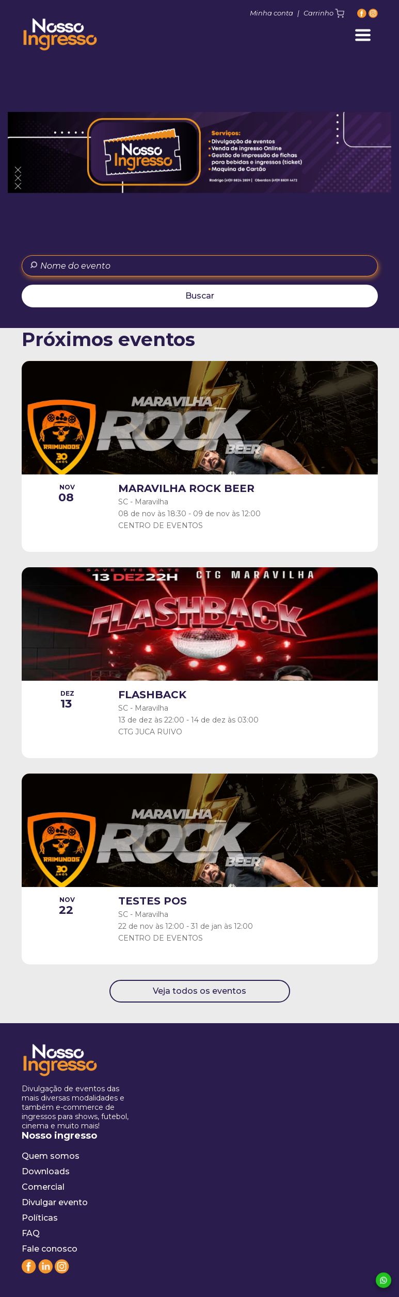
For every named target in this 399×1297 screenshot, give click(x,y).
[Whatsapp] (383, 1281)
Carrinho (324, 13)
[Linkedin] (45, 1271)
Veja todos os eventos (199, 991)
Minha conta (271, 13)
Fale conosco (49, 1249)
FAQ (31, 1233)
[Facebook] (361, 13)
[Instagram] (373, 13)
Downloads (46, 1171)
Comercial (43, 1187)
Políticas (40, 1218)
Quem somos (50, 1156)
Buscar (199, 296)
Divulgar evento (55, 1202)
